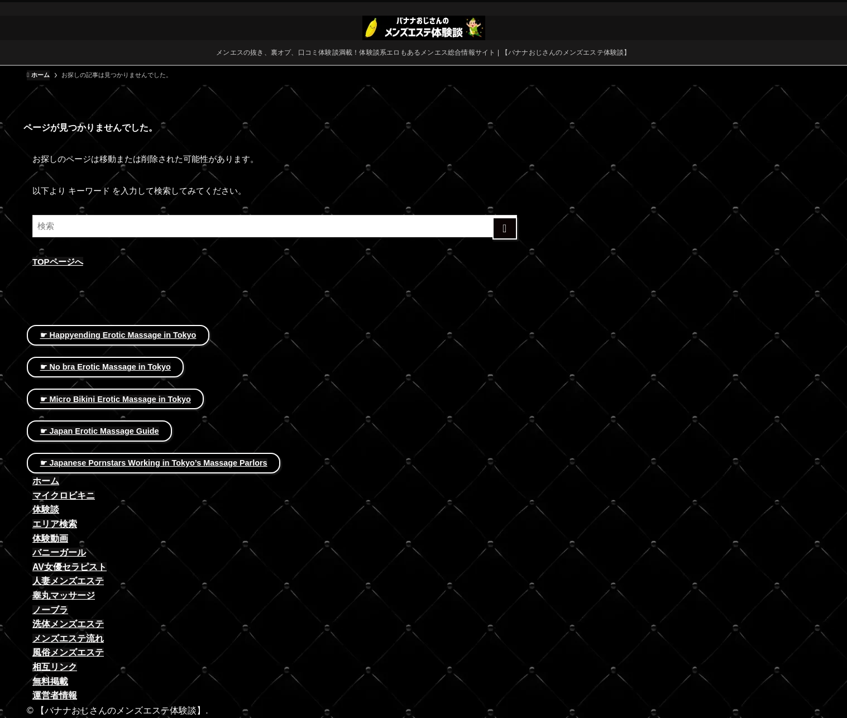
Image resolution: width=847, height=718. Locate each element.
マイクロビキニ (63, 495)
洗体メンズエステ (68, 624)
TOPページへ (57, 261)
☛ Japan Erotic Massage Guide (99, 431)
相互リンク (54, 667)
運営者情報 (54, 695)
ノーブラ (50, 610)
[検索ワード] (274, 226)
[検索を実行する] (505, 228)
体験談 (45, 509)
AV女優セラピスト (69, 567)
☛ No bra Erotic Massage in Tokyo (105, 366)
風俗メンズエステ (68, 652)
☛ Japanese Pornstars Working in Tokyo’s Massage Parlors (153, 462)
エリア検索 (54, 524)
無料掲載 (50, 681)
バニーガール (59, 552)
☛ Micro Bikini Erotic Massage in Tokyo (115, 399)
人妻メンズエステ (68, 581)
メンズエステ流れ (68, 638)
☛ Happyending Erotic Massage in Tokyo (118, 335)
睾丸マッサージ (63, 595)
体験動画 (50, 538)
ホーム (45, 481)
